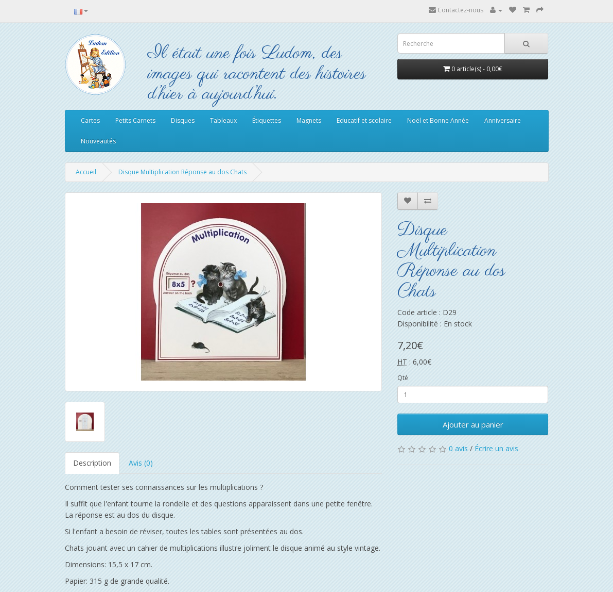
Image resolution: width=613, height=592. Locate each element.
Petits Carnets (135, 120)
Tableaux (223, 120)
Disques (183, 120)
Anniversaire (502, 120)
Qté (402, 377)
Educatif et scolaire (364, 120)
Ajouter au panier (473, 424)
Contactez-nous (456, 10)
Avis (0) (141, 463)
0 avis (458, 448)
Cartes (90, 120)
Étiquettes (266, 120)
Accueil (86, 172)
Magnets (308, 120)
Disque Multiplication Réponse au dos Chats (182, 172)
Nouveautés (98, 141)
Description (92, 463)
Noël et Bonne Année (438, 120)
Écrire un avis (496, 448)
